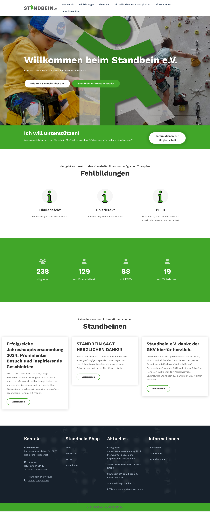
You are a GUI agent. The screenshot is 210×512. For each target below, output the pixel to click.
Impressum (155, 448)
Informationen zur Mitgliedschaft (167, 138)
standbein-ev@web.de (40, 477)
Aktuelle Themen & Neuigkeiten (132, 4)
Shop (68, 448)
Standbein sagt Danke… (120, 484)
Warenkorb (71, 454)
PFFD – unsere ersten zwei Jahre (125, 490)
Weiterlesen (18, 402)
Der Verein (68, 4)
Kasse (69, 460)
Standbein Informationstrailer (96, 83)
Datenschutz (155, 454)
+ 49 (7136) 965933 (38, 481)
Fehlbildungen (86, 4)
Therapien (104, 4)
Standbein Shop (71, 11)
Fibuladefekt (50, 210)
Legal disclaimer (157, 460)
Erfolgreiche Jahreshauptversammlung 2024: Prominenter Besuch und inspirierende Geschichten (35, 356)
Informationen (163, 4)
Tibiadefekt (105, 210)
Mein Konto (72, 466)
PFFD (160, 210)
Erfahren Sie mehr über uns (47, 83)
